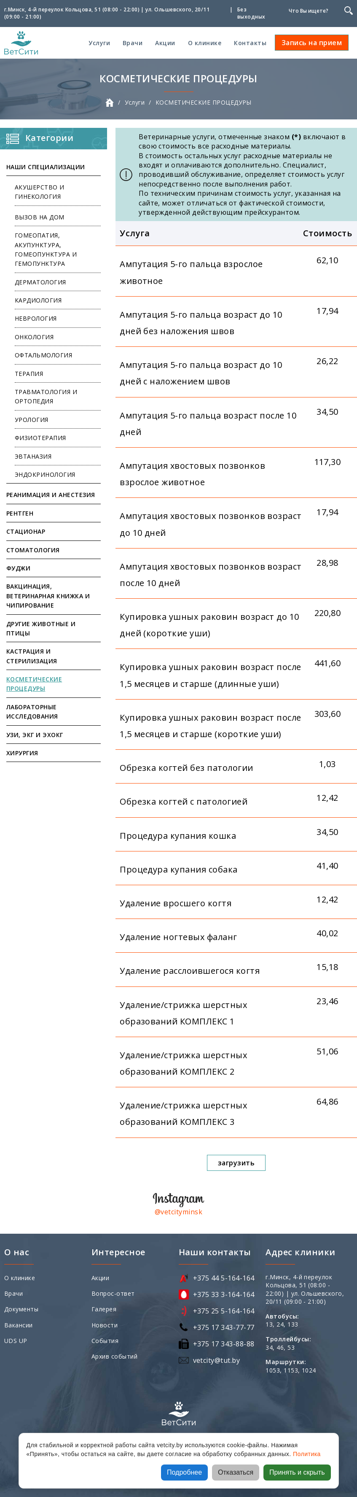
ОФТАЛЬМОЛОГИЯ (43, 355)
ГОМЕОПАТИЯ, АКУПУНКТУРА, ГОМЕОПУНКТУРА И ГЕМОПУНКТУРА (46, 249)
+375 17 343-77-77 (224, 1327)
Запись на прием (312, 42)
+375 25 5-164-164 (224, 1311)
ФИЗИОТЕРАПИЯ (40, 438)
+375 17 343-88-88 (224, 1343)
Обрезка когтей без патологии (186, 767)
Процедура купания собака (179, 869)
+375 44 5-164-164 (224, 1278)
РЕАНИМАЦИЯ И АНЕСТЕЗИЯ (50, 495)
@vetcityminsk (178, 1211)
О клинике (204, 43)
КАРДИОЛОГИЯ (38, 300)
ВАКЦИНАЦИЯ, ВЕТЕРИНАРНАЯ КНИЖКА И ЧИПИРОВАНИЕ (48, 595)
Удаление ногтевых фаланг (178, 937)
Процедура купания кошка (178, 835)
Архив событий (114, 1356)
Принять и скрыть (297, 1472)
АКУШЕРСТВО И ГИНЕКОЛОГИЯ (39, 191)
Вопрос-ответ (113, 1293)
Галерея (103, 1309)
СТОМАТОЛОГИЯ (33, 550)
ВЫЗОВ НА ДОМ (39, 217)
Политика (307, 1454)
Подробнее (184, 1472)
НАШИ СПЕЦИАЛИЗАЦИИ (45, 167)
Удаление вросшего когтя (175, 903)
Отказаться (235, 1472)
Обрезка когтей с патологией (183, 801)
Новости (104, 1325)
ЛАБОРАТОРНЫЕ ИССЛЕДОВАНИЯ (32, 711)
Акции (165, 43)
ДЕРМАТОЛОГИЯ (40, 282)
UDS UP (15, 1341)
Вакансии (18, 1325)
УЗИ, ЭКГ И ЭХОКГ (34, 735)
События (104, 1341)
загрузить (236, 1162)
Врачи (132, 43)
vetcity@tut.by (216, 1360)
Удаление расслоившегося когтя (190, 970)
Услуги (99, 43)
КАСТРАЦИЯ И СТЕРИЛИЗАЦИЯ (31, 656)
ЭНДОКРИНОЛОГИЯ (45, 474)
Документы (21, 1309)
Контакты (250, 43)
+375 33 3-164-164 (224, 1294)
